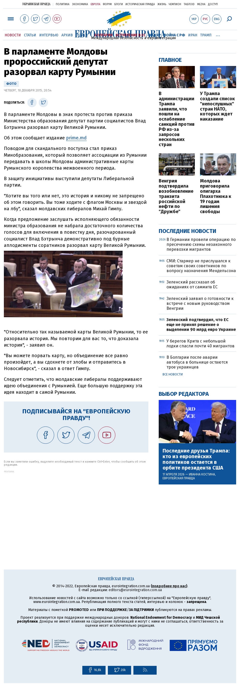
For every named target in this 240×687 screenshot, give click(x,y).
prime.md (76, 138)
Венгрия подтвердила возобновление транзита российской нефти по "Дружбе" (176, 196)
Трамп (206, 35)
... (218, 34)
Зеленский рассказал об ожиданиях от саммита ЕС (192, 284)
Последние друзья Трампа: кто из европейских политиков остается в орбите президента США (196, 459)
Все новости (173, 374)
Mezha (201, 4)
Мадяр (155, 35)
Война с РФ (174, 35)
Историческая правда (140, 4)
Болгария (103, 35)
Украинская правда (36, 4)
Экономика (80, 4)
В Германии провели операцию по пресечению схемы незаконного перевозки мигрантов (201, 244)
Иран (192, 35)
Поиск (82, 35)
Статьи (30, 35)
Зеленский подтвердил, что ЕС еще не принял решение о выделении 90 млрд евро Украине (201, 324)
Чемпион (175, 4)
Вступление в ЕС (131, 35)
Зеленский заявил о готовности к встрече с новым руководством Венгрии (200, 303)
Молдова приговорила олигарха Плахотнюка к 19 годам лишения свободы (215, 196)
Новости (13, 35)
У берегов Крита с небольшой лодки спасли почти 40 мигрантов (200, 343)
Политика (62, 4)
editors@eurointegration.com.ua (135, 590)
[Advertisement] (76, 509)
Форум (107, 4)
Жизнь (161, 4)
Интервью (48, 35)
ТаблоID (189, 4)
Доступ (213, 4)
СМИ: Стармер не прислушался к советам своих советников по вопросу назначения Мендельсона (201, 265)
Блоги (118, 4)
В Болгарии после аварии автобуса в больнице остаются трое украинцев (197, 362)
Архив (67, 35)
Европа (95, 4)
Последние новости (187, 231)
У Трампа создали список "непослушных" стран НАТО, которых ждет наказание (217, 106)
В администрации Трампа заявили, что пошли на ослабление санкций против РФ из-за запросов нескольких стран (177, 119)
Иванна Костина (202, 474)
